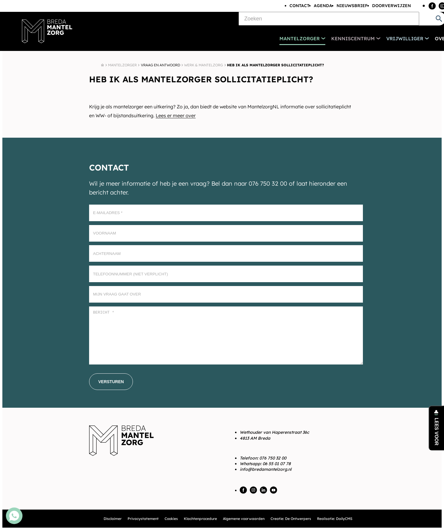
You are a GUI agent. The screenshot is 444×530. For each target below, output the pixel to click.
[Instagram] (253, 490)
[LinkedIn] (263, 490)
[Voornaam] (226, 233)
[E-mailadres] (226, 213)
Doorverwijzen (391, 5)
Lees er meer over (176, 115)
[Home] (102, 65)
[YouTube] (273, 490)
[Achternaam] (226, 253)
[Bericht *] (226, 335)
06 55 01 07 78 (277, 463)
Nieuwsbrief (352, 5)
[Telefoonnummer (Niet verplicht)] (226, 274)
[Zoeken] (329, 18)
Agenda (323, 5)
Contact (299, 5)
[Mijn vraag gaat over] (226, 294)
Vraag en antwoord (160, 65)
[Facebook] (432, 5)
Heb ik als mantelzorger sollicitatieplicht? (275, 65)
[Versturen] (111, 381)
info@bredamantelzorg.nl (266, 469)
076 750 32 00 (272, 458)
